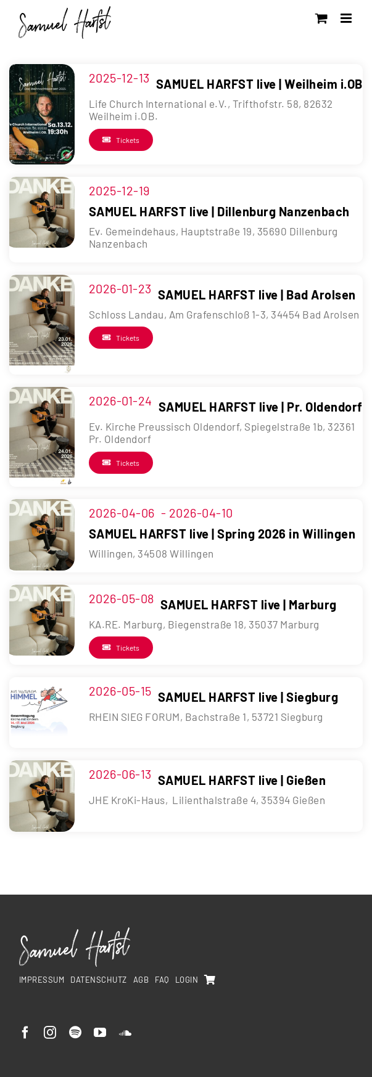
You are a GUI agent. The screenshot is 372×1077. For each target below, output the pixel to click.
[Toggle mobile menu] (347, 18)
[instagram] (50, 1032)
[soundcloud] (125, 1032)
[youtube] (100, 1032)
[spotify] (75, 1032)
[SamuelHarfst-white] (74, 932)
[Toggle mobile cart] (321, 18)
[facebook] (25, 1032)
